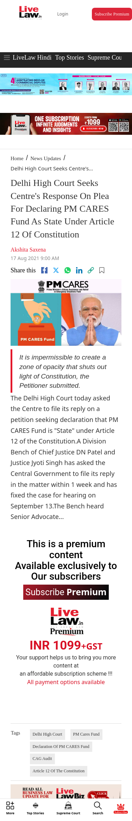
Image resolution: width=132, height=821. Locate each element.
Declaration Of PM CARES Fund (61, 746)
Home (17, 158)
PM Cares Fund (86, 734)
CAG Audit (42, 758)
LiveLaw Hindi (32, 57)
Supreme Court (107, 57)
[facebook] (44, 270)
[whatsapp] (67, 270)
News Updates (45, 158)
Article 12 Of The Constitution (59, 770)
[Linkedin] (79, 270)
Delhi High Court (47, 734)
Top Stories (69, 57)
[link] (91, 270)
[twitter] (56, 270)
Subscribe (65, 592)
